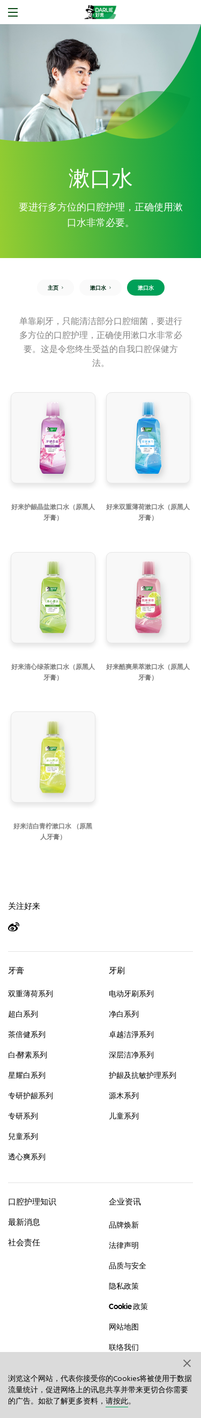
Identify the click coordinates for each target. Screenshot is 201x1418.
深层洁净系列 (131, 1054)
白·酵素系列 (27, 1054)
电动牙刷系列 (131, 993)
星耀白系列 (27, 1075)
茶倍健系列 (27, 1034)
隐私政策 (124, 1286)
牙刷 (117, 970)
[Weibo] (18, 927)
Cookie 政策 (128, 1306)
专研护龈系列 (30, 1095)
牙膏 (16, 970)
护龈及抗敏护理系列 (142, 1075)
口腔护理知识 (32, 1201)
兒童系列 (23, 1136)
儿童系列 (124, 1116)
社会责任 (24, 1242)
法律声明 (124, 1245)
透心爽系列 (27, 1156)
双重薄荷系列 (30, 993)
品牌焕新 (124, 1225)
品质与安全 (127, 1265)
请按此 (117, 1401)
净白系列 (124, 1014)
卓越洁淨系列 (131, 1034)
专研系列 (23, 1116)
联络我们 (124, 1347)
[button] (187, 1362)
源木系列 (124, 1095)
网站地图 (124, 1327)
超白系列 (23, 1014)
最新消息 (24, 1221)
